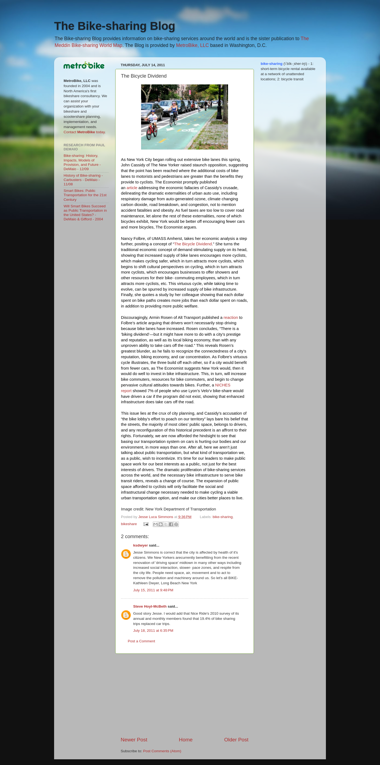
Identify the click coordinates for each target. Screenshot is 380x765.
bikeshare (129, 524)
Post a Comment (141, 641)
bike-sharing (223, 517)
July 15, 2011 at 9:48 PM (153, 590)
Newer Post (134, 739)
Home (185, 739)
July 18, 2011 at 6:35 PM (153, 630)
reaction (231, 317)
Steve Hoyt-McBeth (150, 606)
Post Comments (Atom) (162, 751)
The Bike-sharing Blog (114, 26)
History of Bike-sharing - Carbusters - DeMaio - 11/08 (83, 179)
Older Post (236, 739)
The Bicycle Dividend (193, 244)
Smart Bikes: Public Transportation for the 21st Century (85, 195)
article (132, 188)
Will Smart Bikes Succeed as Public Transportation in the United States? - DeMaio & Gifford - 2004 (85, 212)
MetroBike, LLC (192, 45)
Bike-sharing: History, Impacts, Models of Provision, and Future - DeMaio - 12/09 (82, 162)
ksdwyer (140, 545)
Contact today (84, 132)
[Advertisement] (184, 695)
